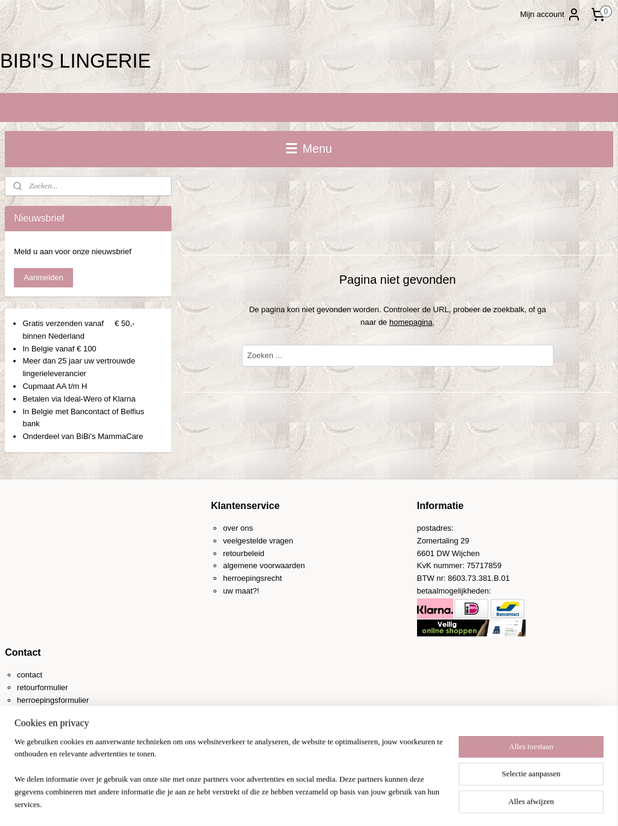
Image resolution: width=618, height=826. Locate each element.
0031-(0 (43, 725)
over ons (238, 528)
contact (29, 674)
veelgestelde (245, 540)
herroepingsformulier (53, 700)
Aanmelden (43, 277)
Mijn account (550, 14)
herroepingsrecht (252, 578)
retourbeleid (243, 553)
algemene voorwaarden (264, 565)
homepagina (411, 321)
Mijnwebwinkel (431, 803)
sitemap (277, 803)
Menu (309, 148)
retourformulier (42, 687)
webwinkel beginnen (338, 803)
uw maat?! (241, 590)
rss (298, 803)
